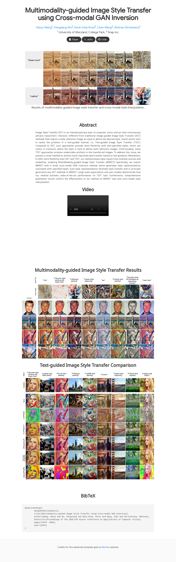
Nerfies (105, 547)
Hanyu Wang (44, 27)
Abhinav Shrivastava (126, 27)
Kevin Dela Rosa (84, 27)
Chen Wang (104, 27)
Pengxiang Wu (63, 27)
